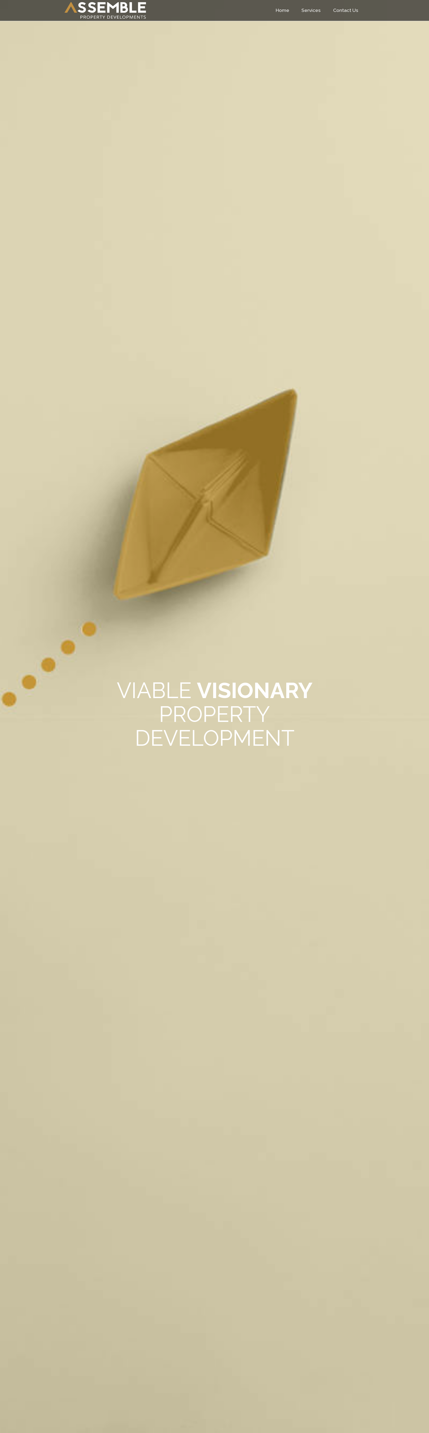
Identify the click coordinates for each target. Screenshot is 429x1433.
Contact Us (345, 10)
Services (311, 10)
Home (282, 10)
